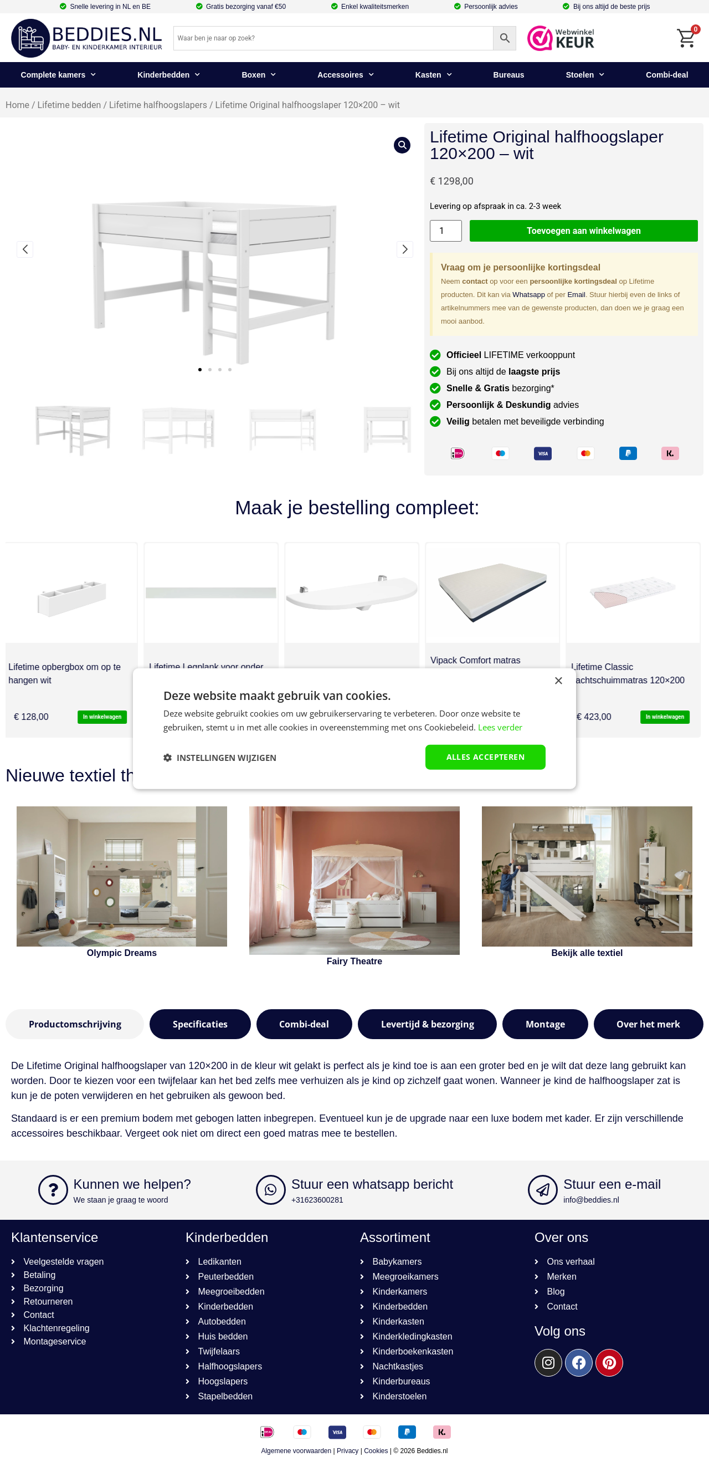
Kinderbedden (168, 75)
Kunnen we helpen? (132, 1184)
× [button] (558, 681)
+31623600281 (317, 1199)
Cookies (376, 1451)
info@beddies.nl (591, 1199)
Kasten (433, 75)
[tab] (75, 1024)
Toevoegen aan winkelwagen (584, 231)
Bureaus (509, 74)
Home (17, 105)
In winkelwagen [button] (105, 717)
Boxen (259, 75)
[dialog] (354, 728)
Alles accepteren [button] (485, 756)
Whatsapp (528, 294)
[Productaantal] (446, 231)
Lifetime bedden (69, 105)
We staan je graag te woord (121, 1199)
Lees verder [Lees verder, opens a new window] (500, 726)
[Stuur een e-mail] (543, 1190)
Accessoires (345, 75)
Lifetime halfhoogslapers (158, 105)
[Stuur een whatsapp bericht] (271, 1190)
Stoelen (585, 75)
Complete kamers (58, 75)
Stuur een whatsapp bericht (372, 1184)
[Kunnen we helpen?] (53, 1190)
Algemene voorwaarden (296, 1451)
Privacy (347, 1451)
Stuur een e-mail (612, 1184)
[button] (200, 369)
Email (576, 294)
